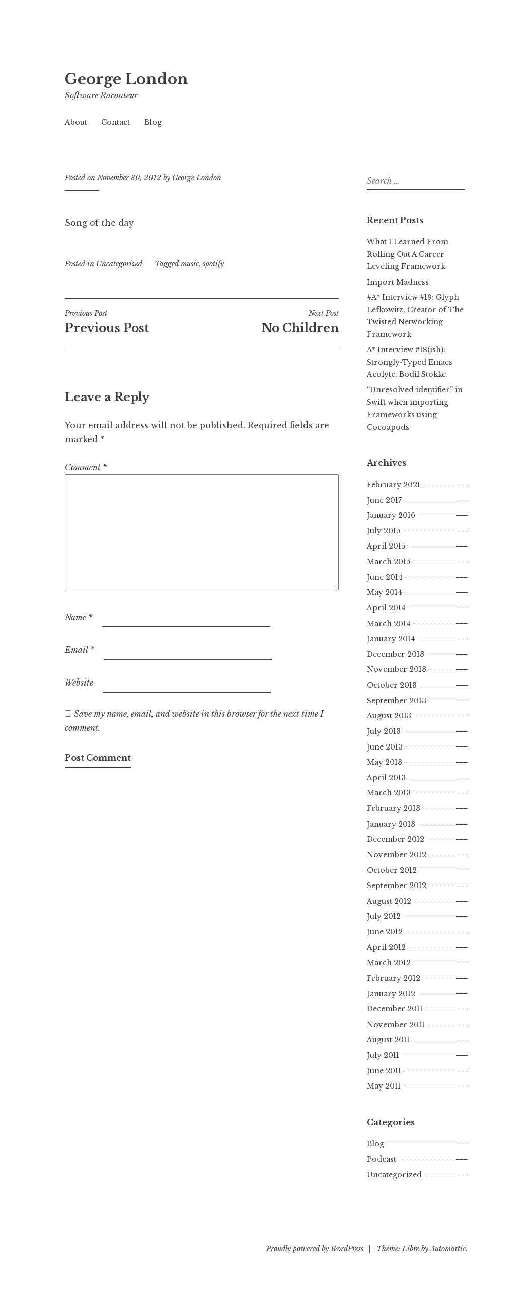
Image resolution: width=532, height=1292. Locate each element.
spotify (213, 263)
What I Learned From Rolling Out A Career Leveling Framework (407, 254)
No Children (270, 322)
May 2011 (384, 1086)
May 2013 (384, 762)
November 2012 (396, 854)
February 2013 (393, 808)
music (190, 263)
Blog (153, 122)
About (76, 122)
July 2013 (384, 731)
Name (79, 617)
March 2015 (388, 561)
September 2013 (396, 700)
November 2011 (396, 1024)
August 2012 (389, 901)
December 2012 (395, 839)
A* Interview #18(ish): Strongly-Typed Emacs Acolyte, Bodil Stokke (409, 362)
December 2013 (395, 654)
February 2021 (393, 484)
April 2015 (386, 546)
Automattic (448, 1248)
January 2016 (391, 515)
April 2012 (386, 947)
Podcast (381, 1159)
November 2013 (396, 669)
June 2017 (384, 500)
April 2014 (386, 608)
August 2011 (388, 1039)
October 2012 (392, 870)
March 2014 (389, 623)
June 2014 (385, 577)
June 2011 (384, 1070)
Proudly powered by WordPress (314, 1248)
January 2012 (391, 993)
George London (126, 79)
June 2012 (385, 931)
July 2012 (384, 916)
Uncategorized (119, 263)
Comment (86, 467)
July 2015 (383, 530)
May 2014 (384, 592)
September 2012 (396, 885)
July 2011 (383, 1055)
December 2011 (395, 1008)
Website (79, 682)
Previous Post (133, 322)
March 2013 (389, 792)
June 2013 (385, 747)
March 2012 (389, 962)
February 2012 (393, 978)
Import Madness (398, 282)
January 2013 (391, 824)
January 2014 (391, 638)
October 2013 (392, 685)
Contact (115, 122)
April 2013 (386, 777)
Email (79, 650)
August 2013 (389, 715)
